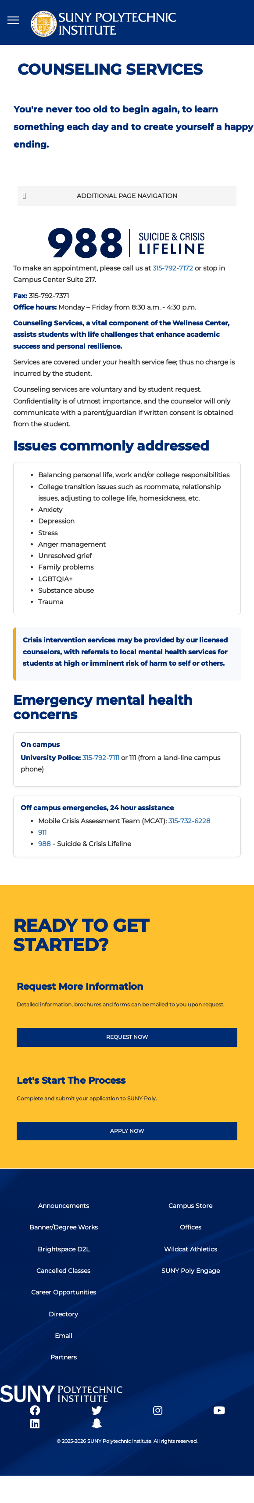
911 (42, 832)
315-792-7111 (100, 757)
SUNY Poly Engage (190, 1273)
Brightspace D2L (63, 1251)
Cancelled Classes (63, 1273)
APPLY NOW (127, 1131)
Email (63, 1339)
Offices (190, 1229)
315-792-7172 (173, 268)
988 (44, 844)
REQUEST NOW (127, 1037)
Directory (63, 1317)
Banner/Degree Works (63, 1229)
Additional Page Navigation (99, 196)
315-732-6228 (189, 821)
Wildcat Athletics (190, 1251)
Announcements (63, 1207)
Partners (63, 1361)
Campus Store (190, 1207)
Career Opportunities (63, 1295)
